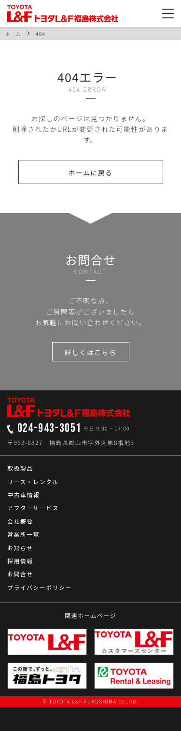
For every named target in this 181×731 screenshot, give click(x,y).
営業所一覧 (23, 534)
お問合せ (20, 574)
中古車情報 (23, 494)
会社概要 (20, 521)
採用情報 (20, 561)
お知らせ (20, 548)
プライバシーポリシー (39, 587)
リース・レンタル (33, 481)
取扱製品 (20, 468)
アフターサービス (33, 507)
